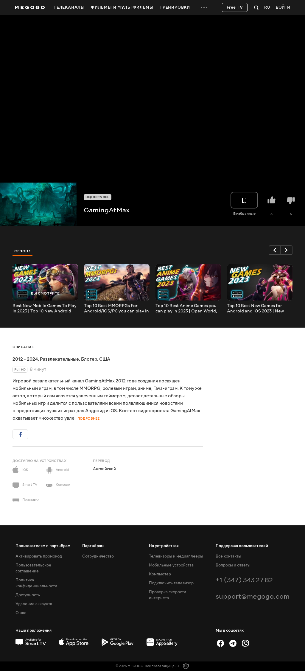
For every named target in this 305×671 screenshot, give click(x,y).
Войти (283, 7)
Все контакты (228, 556)
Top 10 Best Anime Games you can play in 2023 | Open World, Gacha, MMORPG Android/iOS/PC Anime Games (186, 308)
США (104, 359)
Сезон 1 (22, 251)
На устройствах (164, 546)
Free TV (235, 7)
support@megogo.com (253, 596)
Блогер (89, 359)
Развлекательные (59, 359)
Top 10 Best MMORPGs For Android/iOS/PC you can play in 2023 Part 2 (116, 308)
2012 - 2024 (25, 359)
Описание (23, 347)
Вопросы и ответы (233, 565)
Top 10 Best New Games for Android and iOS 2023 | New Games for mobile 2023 (255, 308)
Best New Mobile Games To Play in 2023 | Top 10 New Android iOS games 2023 (45, 308)
